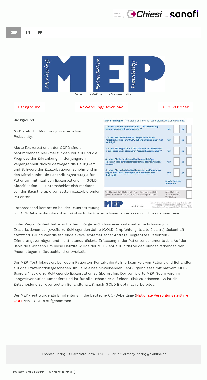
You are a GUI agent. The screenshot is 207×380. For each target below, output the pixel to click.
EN (27, 32)
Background (29, 107)
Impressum (18, 371)
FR (40, 32)
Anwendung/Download (102, 107)
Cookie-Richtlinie (35, 371)
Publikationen (176, 107)
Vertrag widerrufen (60, 371)
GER (14, 32)
